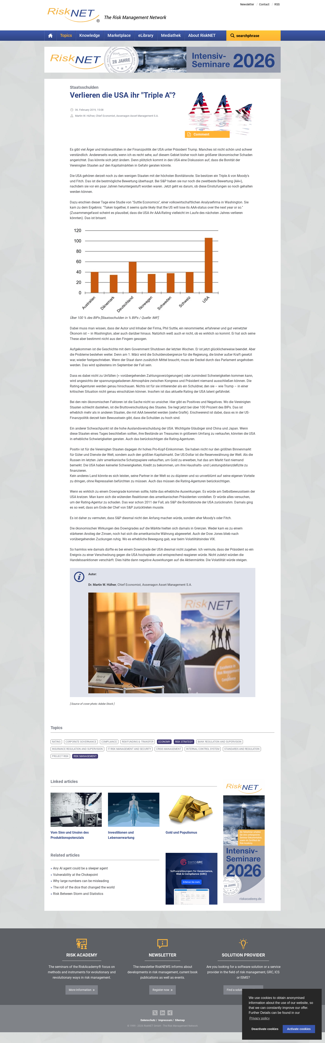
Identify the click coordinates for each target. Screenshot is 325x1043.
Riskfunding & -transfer (137, 748)
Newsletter (247, 4)
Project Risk (60, 762)
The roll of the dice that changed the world (83, 894)
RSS (277, 4)
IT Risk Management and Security (129, 755)
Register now (161, 996)
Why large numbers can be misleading (80, 887)
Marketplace (119, 35)
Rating (56, 748)
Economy (164, 748)
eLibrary (145, 35)
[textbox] (253, 35)
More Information (80, 996)
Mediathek (171, 35)
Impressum (165, 1026)
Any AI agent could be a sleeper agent (79, 875)
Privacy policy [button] (259, 1018)
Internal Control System (202, 755)
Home (50, 35)
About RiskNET (202, 35)
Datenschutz (148, 1026)
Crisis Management (168, 755)
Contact (264, 4)
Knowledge (89, 35)
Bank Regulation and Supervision (219, 748)
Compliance (109, 748)
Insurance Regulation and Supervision (77, 755)
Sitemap (180, 1026)
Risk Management (85, 762)
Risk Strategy (184, 748)
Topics (66, 35)
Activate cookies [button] (299, 1029)
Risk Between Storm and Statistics (77, 900)
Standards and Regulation (242, 755)
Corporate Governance (80, 748)
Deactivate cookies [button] (265, 1029)
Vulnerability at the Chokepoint (74, 881)
